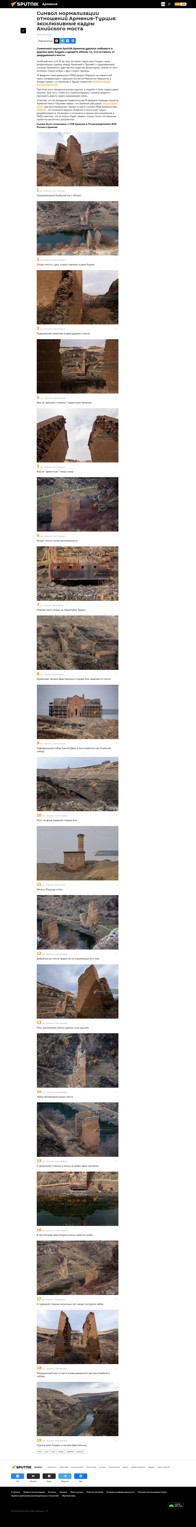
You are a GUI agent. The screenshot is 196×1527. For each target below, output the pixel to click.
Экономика (77, 1467)
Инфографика (138, 1467)
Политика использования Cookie (152, 1492)
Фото (40, 1452)
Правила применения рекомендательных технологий (35, 1495)
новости (51, 1467)
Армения (70, 1452)
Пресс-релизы (76, 1492)
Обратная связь (68, 1495)
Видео (151, 1467)
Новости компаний (95, 1492)
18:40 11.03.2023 (44, 34)
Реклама (63, 1492)
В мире (102, 1467)
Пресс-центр (163, 1467)
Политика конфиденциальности (120, 1492)
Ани (46, 1452)
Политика (91, 1467)
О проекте (15, 1492)
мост (53, 1452)
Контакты (52, 1492)
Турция (60, 1452)
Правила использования (34, 1492)
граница (80, 1452)
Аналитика (114, 1467)
